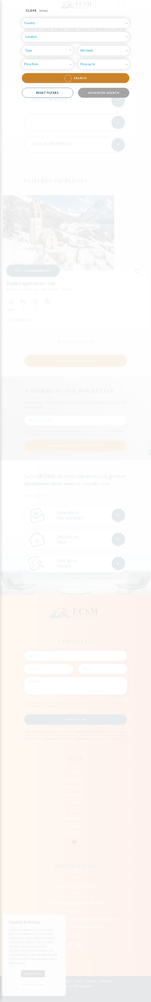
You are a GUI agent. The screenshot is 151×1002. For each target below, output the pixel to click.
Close (37, 10)
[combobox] (75, 36)
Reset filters (47, 93)
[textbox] (76, 36)
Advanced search (103, 93)
